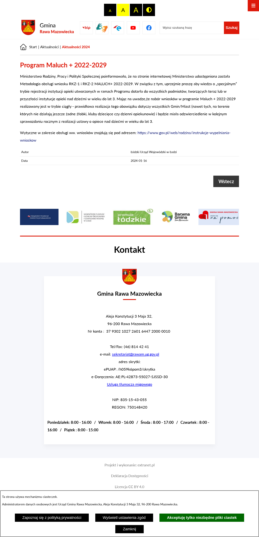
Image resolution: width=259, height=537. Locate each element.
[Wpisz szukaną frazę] (192, 28)
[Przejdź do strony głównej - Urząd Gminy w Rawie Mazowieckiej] (129, 290)
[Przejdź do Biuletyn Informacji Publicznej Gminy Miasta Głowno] (86, 28)
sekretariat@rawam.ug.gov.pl (135, 354)
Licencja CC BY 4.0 (129, 487)
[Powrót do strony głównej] (28, 47)
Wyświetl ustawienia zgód (124, 517)
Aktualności (49, 47)
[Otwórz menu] (253, 5)
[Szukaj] (231, 28)
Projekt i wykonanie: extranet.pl (130, 465)
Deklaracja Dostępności (129, 476)
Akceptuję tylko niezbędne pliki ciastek (202, 517)
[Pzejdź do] (117, 28)
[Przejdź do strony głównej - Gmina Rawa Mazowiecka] (47, 28)
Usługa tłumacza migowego (129, 384)
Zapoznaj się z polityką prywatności (51, 517)
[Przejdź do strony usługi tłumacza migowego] (102, 28)
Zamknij (129, 529)
